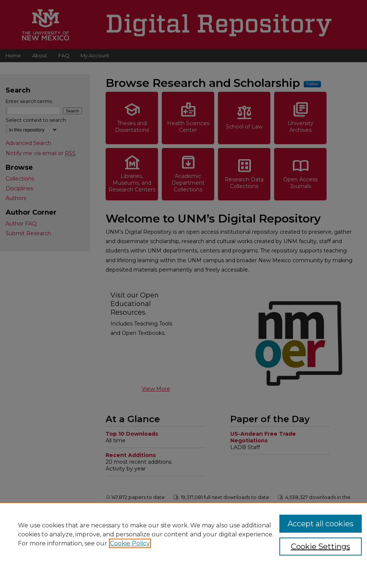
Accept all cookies (321, 523)
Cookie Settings (320, 546)
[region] (183, 534)
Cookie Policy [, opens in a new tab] (130, 543)
